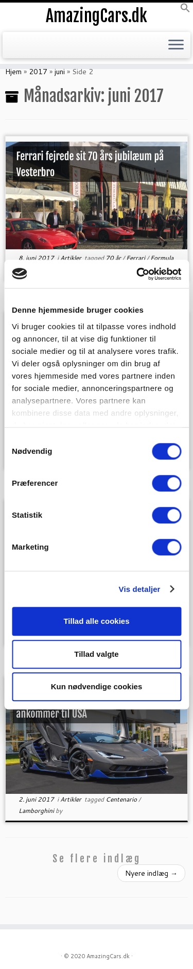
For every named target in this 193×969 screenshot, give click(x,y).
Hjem (13, 71)
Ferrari (136, 257)
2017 (38, 71)
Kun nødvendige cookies (97, 686)
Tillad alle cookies (96, 621)
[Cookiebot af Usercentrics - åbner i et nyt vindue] (137, 274)
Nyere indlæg (151, 873)
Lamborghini (37, 810)
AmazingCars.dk (96, 16)
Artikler (71, 257)
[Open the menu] (176, 45)
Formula (161, 257)
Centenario (122, 799)
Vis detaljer (140, 589)
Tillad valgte (96, 654)
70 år (114, 257)
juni (60, 71)
